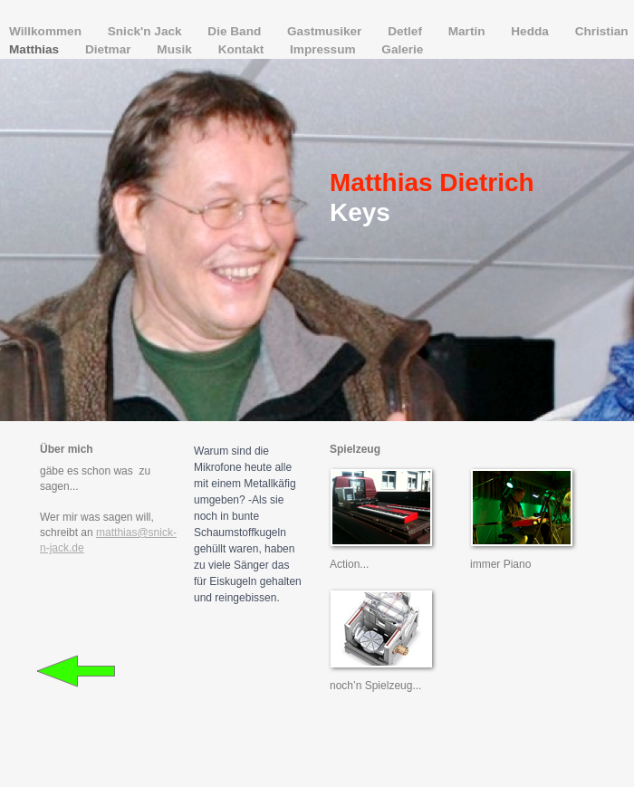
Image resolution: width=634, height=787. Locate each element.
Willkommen (47, 31)
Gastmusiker (326, 31)
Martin (468, 31)
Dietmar (109, 49)
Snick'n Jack (147, 31)
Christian (602, 31)
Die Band (235, 31)
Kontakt (242, 49)
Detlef (407, 31)
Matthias (35, 49)
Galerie (402, 49)
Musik (176, 49)
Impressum (324, 49)
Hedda (531, 31)
